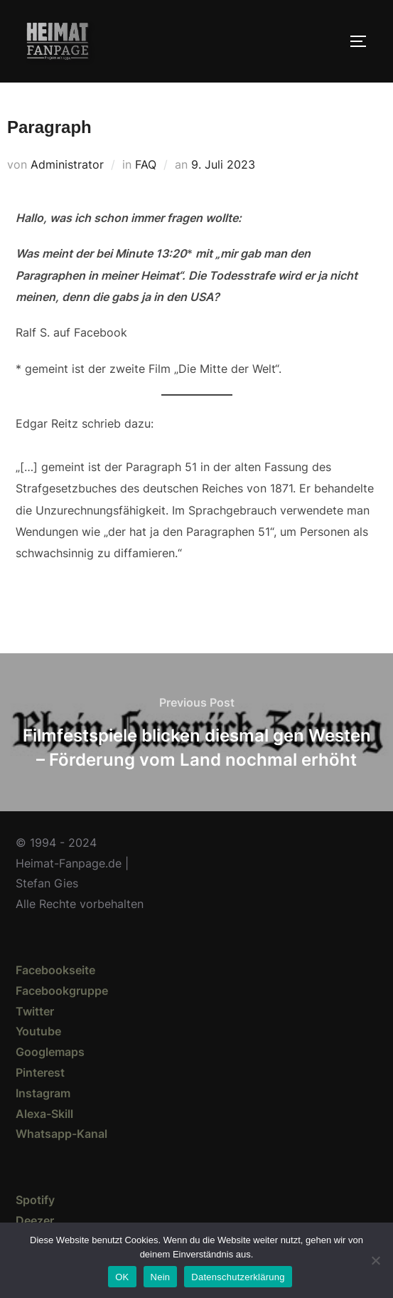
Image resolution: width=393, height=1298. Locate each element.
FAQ (145, 164)
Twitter (35, 1011)
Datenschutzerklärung (237, 1277)
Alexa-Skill (44, 1114)
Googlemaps (50, 1052)
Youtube (38, 1031)
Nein (161, 1277)
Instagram (43, 1093)
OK (122, 1277)
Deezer (35, 1220)
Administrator (67, 164)
